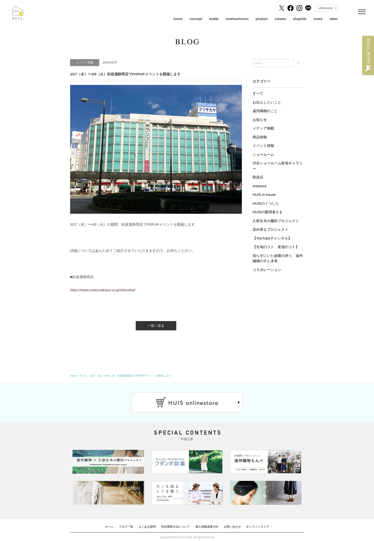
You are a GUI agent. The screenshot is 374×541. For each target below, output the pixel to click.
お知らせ (260, 120)
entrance (259, 186)
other (334, 19)
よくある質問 (147, 526)
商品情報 (260, 137)
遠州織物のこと (265, 111)
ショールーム (263, 154)
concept (196, 19)
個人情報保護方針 (206, 526)
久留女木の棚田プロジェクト (276, 221)
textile (213, 19)
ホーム (109, 526)
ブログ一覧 (126, 526)
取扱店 (258, 177)
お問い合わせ (232, 526)
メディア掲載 (263, 128)
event (318, 19)
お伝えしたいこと (267, 102)
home (177, 19)
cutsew (280, 19)
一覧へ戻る (156, 326)
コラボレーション (267, 270)
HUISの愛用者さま (268, 212)
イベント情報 (263, 146)
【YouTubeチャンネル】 (272, 238)
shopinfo (299, 19)
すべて (258, 93)
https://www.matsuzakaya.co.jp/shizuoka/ (102, 290)
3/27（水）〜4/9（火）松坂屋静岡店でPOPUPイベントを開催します (130, 375)
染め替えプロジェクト (270, 229)
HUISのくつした (266, 203)
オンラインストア (257, 526)
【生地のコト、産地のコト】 (276, 247)
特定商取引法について (175, 526)
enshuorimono (237, 19)
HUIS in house (264, 194)
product (262, 19)
